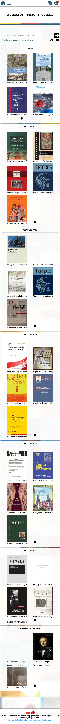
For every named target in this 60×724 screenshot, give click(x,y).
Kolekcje (29, 40)
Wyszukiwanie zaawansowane (13, 40)
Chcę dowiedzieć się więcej (18, 720)
